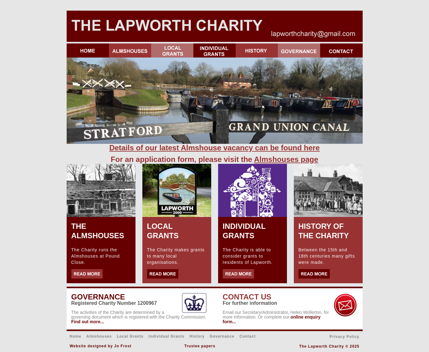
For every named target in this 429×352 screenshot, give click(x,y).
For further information (250, 303)
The (75, 312)
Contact (247, 336)
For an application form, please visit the (182, 159)
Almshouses (99, 336)
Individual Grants (167, 336)
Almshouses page (286, 159)
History (197, 336)
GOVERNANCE (98, 297)
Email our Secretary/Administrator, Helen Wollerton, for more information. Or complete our (276, 314)
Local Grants (130, 336)
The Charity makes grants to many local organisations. (176, 256)
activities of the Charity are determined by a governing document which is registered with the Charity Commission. (139, 314)
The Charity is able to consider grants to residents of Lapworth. (248, 256)
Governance (222, 336)
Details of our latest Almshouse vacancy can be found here (214, 147)
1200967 (147, 303)
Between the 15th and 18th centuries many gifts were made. (327, 256)
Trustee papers (199, 346)
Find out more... (87, 321)
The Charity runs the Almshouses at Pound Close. (95, 256)
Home (75, 336)
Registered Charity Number (104, 303)
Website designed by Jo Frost (101, 346)
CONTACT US (247, 297)
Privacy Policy (344, 336)
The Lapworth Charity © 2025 (329, 346)
